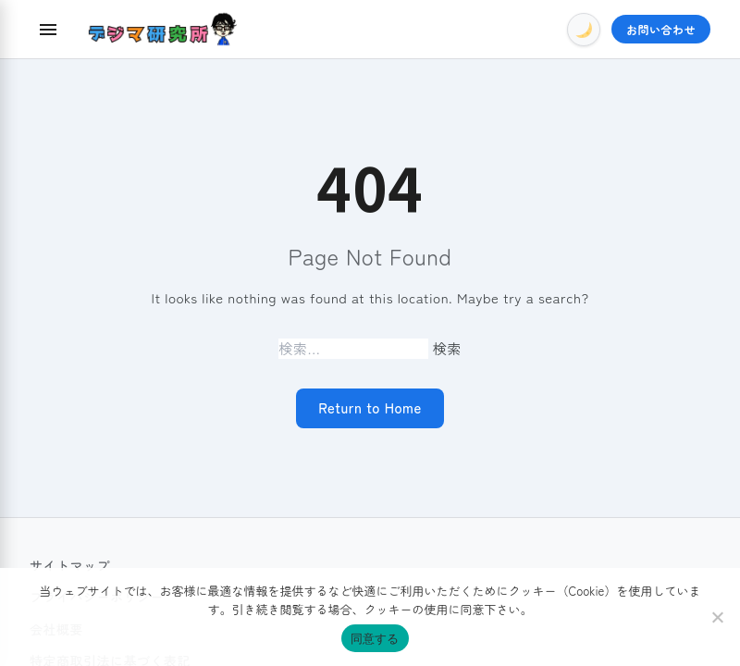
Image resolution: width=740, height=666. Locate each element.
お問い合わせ (661, 29)
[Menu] (48, 29)
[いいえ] (717, 617)
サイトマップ (70, 565)
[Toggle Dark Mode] (583, 29)
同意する (375, 639)
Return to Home (369, 407)
